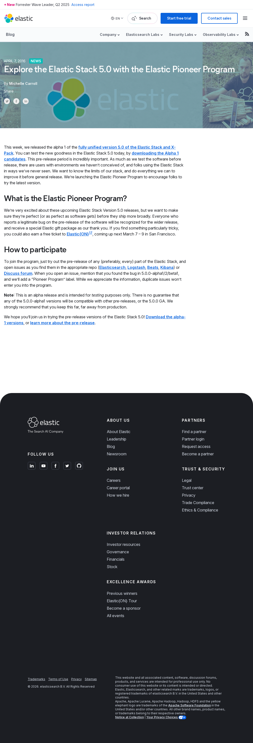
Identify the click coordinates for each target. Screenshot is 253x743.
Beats (152, 267)
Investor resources (123, 544)
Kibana (166, 267)
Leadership (116, 439)
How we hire (118, 495)
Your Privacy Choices (162, 717)
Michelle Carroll (23, 83)
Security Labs (181, 34)
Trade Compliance (198, 502)
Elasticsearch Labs (142, 34)
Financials (116, 559)
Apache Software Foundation (189, 705)
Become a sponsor (124, 608)
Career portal (118, 487)
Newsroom (116, 453)
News (36, 61)
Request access (196, 446)
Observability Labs (219, 34)
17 (90, 232)
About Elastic (118, 431)
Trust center (192, 487)
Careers (114, 480)
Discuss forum (18, 273)
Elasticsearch (112, 267)
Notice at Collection (129, 717)
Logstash (136, 267)
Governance (118, 551)
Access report (82, 4)
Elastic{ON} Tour (122, 600)
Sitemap (91, 679)
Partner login (193, 439)
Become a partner (198, 453)
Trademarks (36, 679)
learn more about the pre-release (62, 322)
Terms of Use (58, 679)
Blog (10, 34)
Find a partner (194, 431)
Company (108, 34)
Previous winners (122, 593)
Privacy (188, 495)
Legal (186, 480)
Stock (112, 566)
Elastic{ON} (78, 234)
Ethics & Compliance (200, 510)
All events (115, 615)
